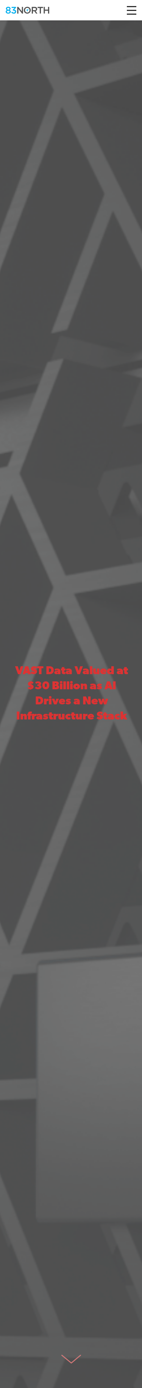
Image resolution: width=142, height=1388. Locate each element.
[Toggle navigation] (131, 10)
